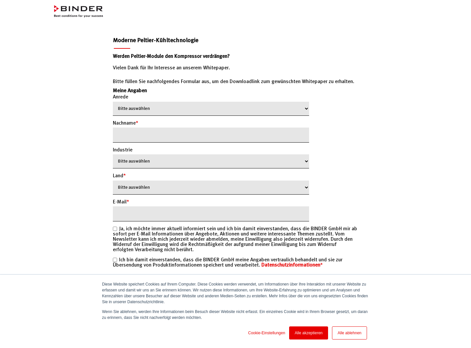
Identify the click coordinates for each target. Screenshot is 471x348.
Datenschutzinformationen (290, 265)
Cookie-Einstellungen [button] (266, 333)
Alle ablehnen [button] (349, 333)
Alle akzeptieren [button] (309, 333)
